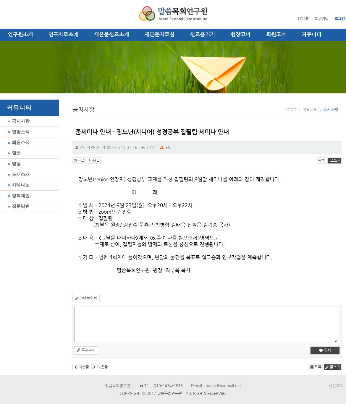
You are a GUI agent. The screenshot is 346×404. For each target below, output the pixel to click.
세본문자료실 (159, 35)
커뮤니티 (311, 35)
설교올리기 (202, 35)
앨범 (13, 152)
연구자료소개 (63, 35)
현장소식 (18, 131)
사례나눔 (18, 184)
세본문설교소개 (111, 35)
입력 (325, 350)
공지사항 (18, 121)
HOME (303, 19)
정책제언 (18, 195)
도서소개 (18, 174)
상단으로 (336, 386)
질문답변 (18, 206)
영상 (13, 163)
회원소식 (18, 142)
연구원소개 (20, 35)
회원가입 (322, 19)
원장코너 (240, 35)
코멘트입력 (86, 298)
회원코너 (276, 35)
